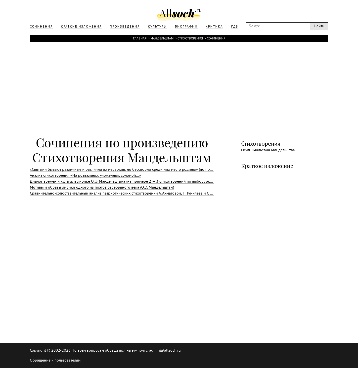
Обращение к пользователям (55, 360)
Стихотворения (190, 39)
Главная (139, 39)
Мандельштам (162, 39)
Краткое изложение (267, 166)
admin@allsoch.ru (165, 350)
